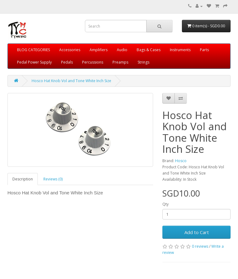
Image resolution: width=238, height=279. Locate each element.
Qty (165, 204)
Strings (143, 62)
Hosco (181, 160)
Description (22, 179)
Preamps (120, 62)
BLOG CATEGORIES (33, 49)
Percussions (92, 62)
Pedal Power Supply (34, 62)
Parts (204, 49)
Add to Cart (196, 232)
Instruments (180, 49)
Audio (122, 49)
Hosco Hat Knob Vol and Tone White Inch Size (71, 80)
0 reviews (200, 246)
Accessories (69, 49)
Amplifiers (99, 49)
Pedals (67, 62)
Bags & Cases (149, 49)
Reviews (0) (53, 179)
